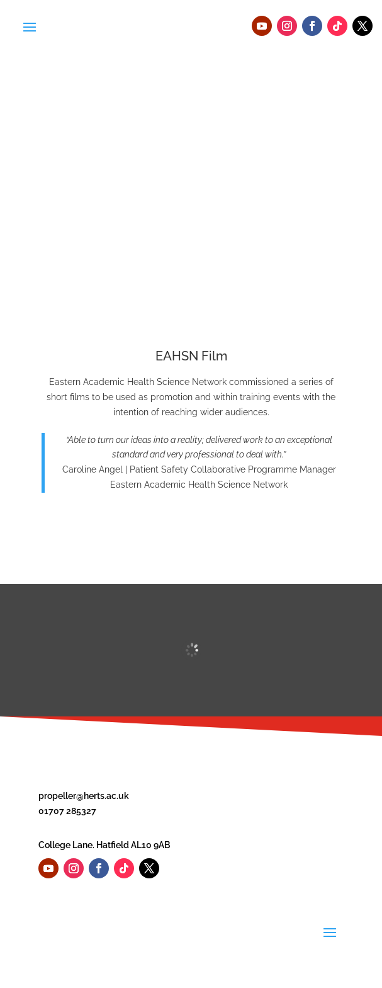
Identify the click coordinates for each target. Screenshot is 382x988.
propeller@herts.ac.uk (83, 796)
